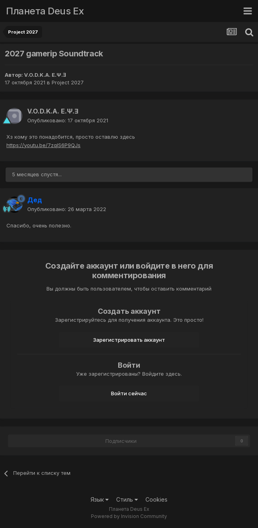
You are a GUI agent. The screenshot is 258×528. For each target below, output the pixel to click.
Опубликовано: (67, 120)
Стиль (127, 499)
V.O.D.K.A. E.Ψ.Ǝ (45, 75)
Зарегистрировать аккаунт (129, 340)
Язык (100, 499)
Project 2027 (68, 82)
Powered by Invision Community (129, 516)
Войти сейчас (129, 393)
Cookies (156, 499)
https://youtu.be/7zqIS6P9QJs (43, 145)
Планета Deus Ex (45, 11)
